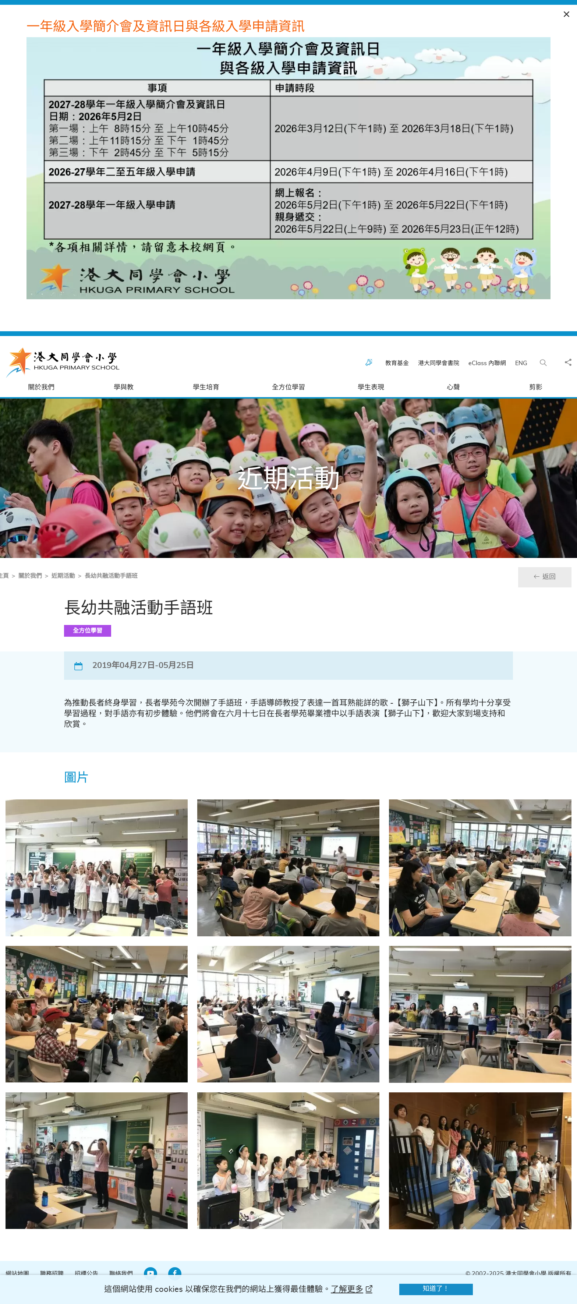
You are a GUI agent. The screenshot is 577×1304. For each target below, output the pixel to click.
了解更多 (347, 1289)
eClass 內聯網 (491, 381)
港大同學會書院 (442, 381)
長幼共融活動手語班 (83, 593)
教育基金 (401, 381)
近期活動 (35, 593)
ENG (525, 381)
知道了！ (436, 1289)
